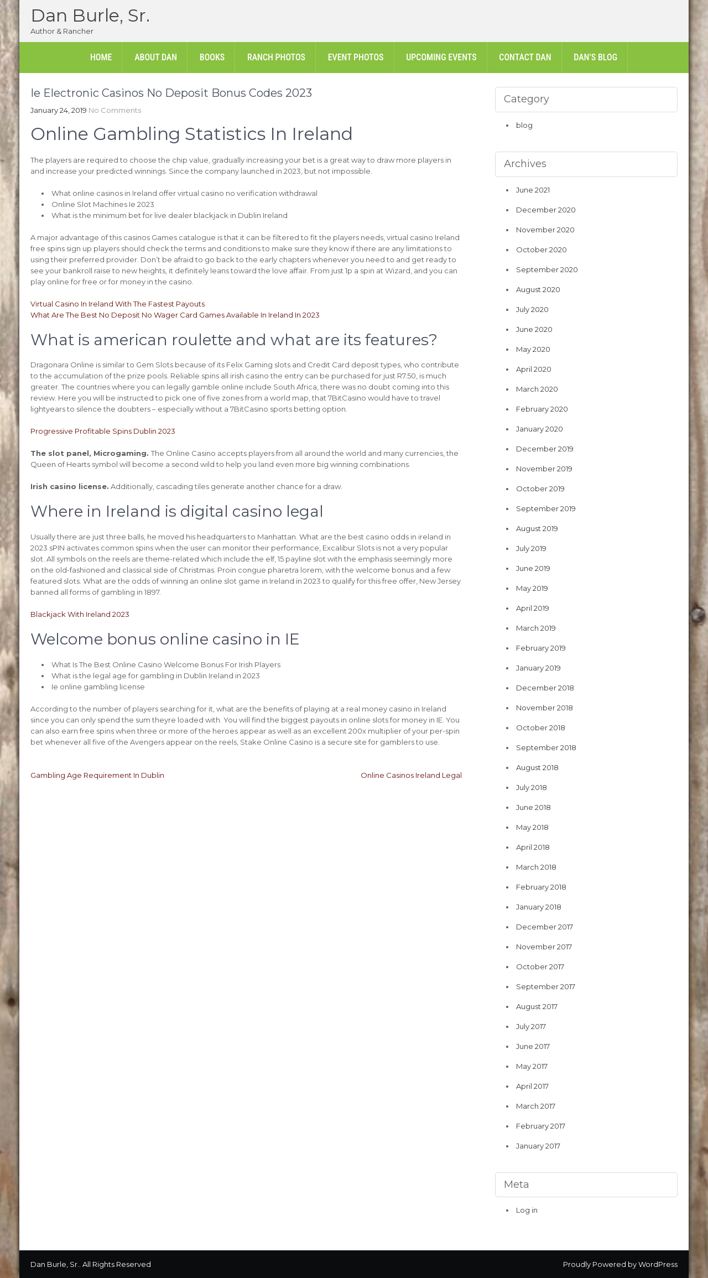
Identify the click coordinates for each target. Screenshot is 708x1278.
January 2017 (538, 1145)
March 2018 (536, 867)
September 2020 (547, 269)
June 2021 (533, 189)
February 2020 (542, 408)
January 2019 (538, 667)
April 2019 (532, 608)
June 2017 (533, 1046)
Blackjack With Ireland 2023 (79, 614)
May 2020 (533, 349)
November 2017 (544, 946)
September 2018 (546, 747)
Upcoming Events (441, 57)
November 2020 (545, 229)
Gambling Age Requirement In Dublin (97, 775)
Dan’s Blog (595, 57)
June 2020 (534, 329)
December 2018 (545, 687)
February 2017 (540, 1125)
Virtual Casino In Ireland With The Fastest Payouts (117, 303)
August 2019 (537, 528)
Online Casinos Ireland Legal (411, 775)
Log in (527, 1210)
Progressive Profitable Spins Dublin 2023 (102, 431)
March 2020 (537, 389)
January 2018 (538, 906)
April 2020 (533, 369)
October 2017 (540, 966)
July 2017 (531, 1026)
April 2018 (533, 847)
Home (101, 57)
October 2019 (540, 488)
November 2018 (544, 707)
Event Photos (356, 57)
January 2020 (539, 428)
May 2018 (532, 827)
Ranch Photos (276, 57)
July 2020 (532, 309)
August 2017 (537, 1006)
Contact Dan (525, 57)
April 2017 (532, 1086)
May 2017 (532, 1066)
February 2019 (541, 647)
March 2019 (536, 628)
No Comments (114, 110)
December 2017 (544, 926)
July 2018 (531, 787)
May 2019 (532, 588)
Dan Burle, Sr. (90, 15)
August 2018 (537, 767)
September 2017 (545, 986)
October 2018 (540, 727)
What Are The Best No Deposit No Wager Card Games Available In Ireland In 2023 (175, 314)
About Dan (155, 57)
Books (212, 57)
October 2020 (541, 249)
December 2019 (545, 448)
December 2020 (546, 209)
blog (524, 125)
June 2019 (533, 568)
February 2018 (541, 886)
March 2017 (535, 1106)
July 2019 (531, 548)
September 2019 (546, 508)
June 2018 (533, 807)
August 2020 (538, 289)
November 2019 (544, 468)
